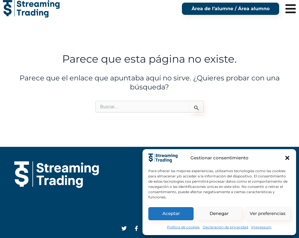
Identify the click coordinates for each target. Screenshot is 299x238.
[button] (287, 158)
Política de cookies (183, 227)
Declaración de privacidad (225, 227)
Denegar (219, 213)
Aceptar (171, 213)
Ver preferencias (268, 213)
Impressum (261, 227)
